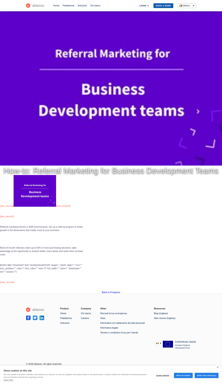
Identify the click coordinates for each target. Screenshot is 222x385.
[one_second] (7, 206)
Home (56, 5)
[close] (217, 366)
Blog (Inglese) (161, 313)
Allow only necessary (206, 375)
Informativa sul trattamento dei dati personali (122, 323)
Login (142, 6)
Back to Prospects (111, 292)
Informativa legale (109, 328)
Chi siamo (95, 5)
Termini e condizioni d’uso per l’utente (119, 332)
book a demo (163, 6)
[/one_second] (63, 206)
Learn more (8, 380)
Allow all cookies (183, 376)
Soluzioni (82, 5)
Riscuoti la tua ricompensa (113, 313)
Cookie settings (162, 376)
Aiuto (102, 318)
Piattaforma (68, 5)
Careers (85, 318)
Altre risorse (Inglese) (164, 318)
